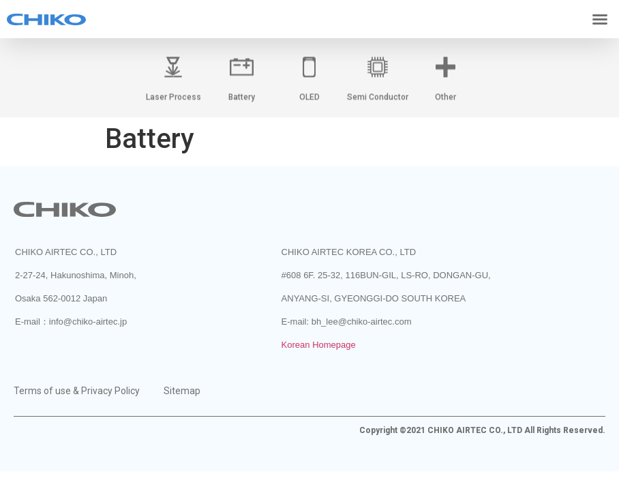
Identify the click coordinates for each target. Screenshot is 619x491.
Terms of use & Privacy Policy (77, 390)
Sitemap (182, 390)
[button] (600, 19)
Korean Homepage (319, 345)
